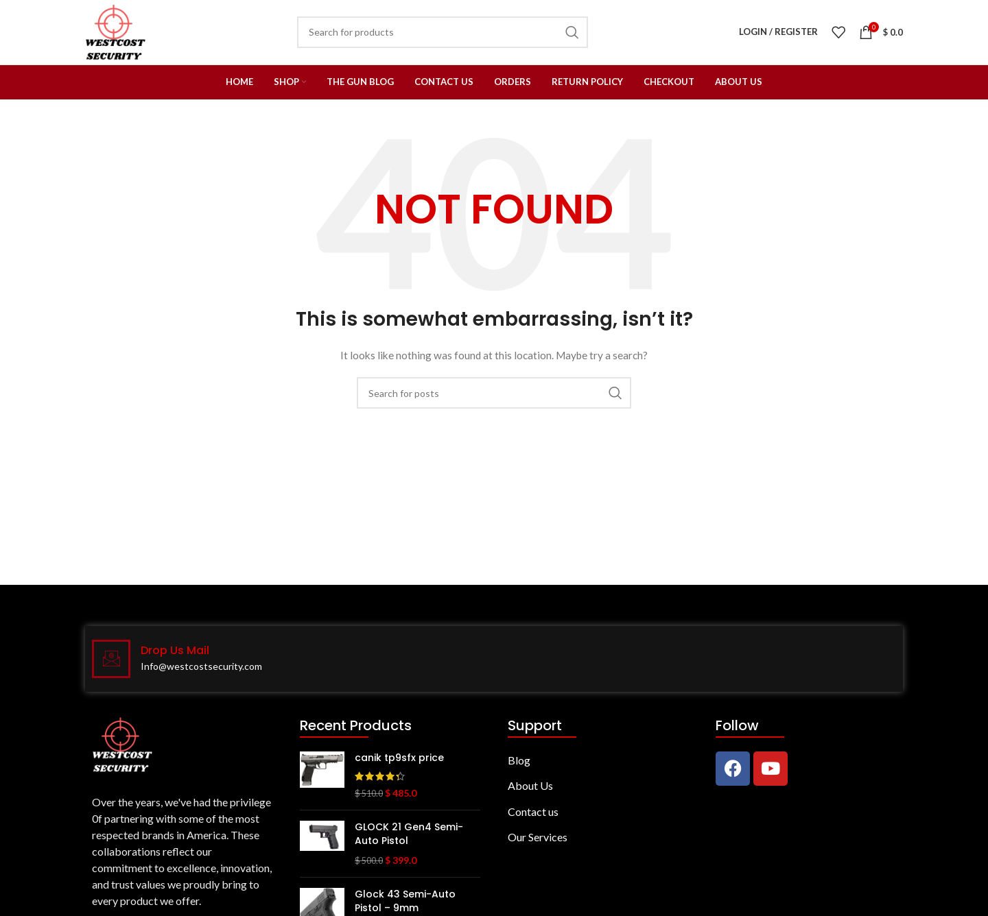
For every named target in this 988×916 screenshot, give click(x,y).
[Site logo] (119, 34)
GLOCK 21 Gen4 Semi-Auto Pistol (409, 841)
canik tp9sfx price (399, 764)
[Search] (494, 400)
